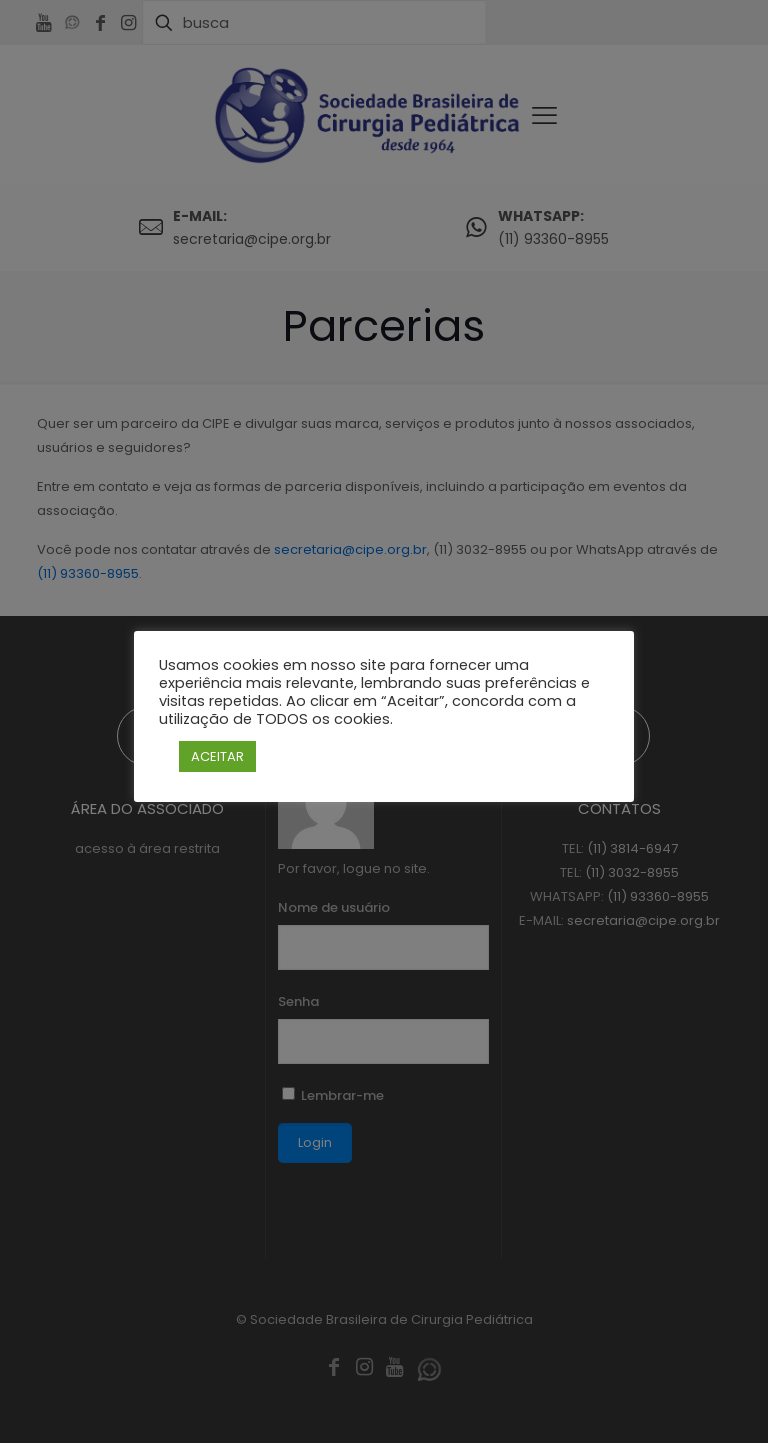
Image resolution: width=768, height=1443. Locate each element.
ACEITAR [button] (217, 756)
